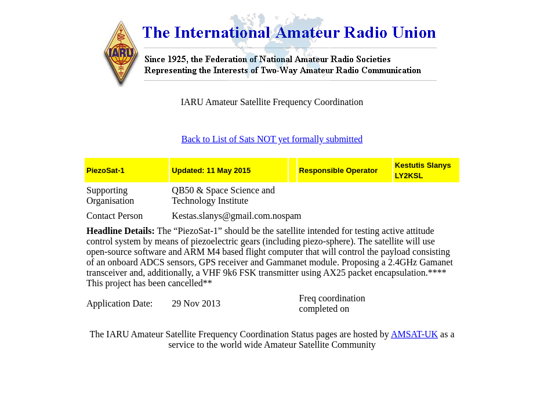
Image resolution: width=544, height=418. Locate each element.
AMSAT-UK (414, 334)
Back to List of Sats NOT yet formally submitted (272, 139)
